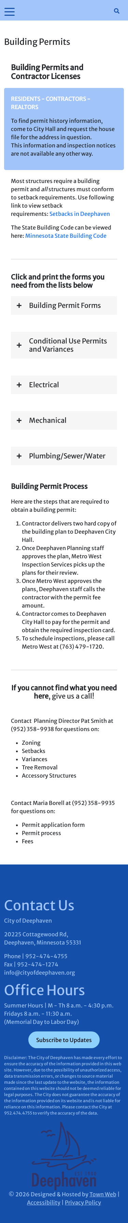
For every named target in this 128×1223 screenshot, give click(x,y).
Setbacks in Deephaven (79, 213)
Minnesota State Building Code (65, 235)
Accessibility (43, 1202)
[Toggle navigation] (9, 11)
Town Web (102, 1194)
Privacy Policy (83, 1202)
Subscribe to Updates (64, 1040)
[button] (64, 305)
